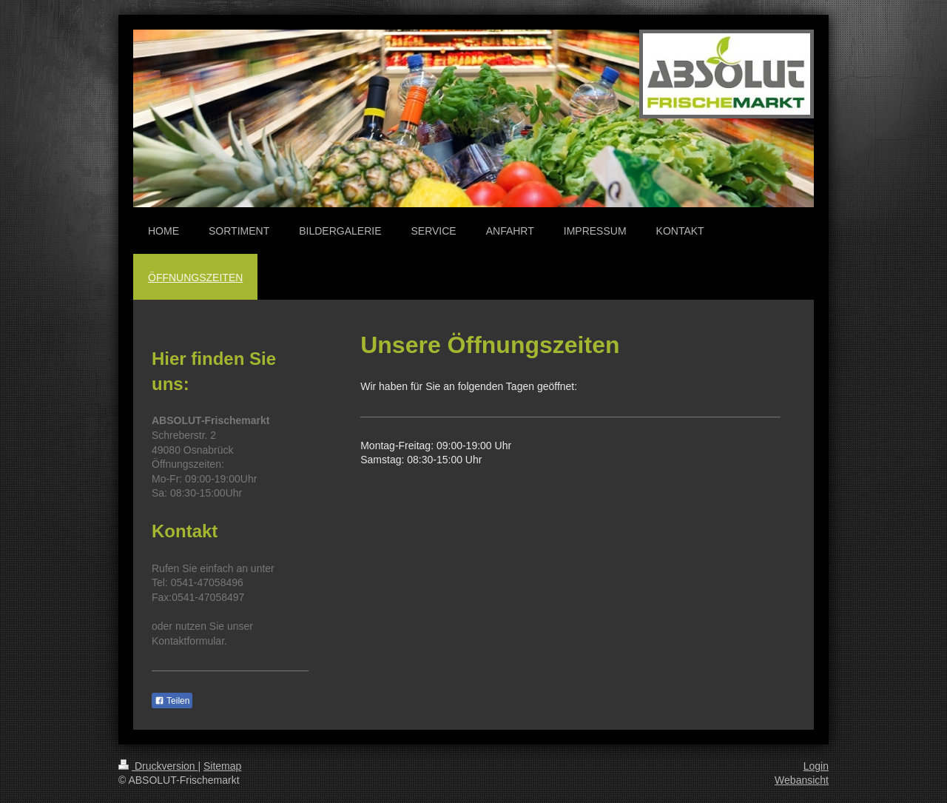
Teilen (172, 701)
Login (816, 766)
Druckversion (158, 766)
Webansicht (802, 780)
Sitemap (222, 766)
